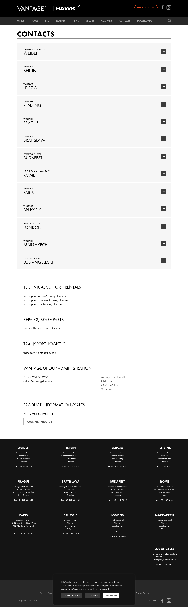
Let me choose (71, 595)
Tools (34, 20)
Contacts (124, 20)
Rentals (61, 20)
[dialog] (94, 589)
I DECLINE (93, 595)
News (75, 20)
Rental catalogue (146, 7)
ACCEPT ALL (111, 595)
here (80, 588)
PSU (47, 20)
